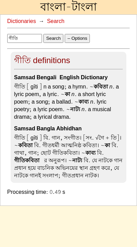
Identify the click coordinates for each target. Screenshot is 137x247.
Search (55, 21)
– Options (77, 38)
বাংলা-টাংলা (68, 7)
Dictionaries (21, 21)
